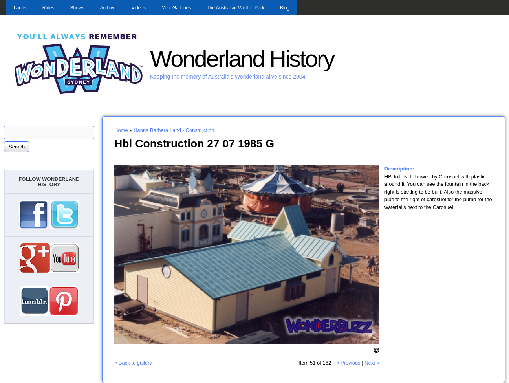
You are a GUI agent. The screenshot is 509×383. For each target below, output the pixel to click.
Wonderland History (242, 59)
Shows (77, 8)
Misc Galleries (176, 8)
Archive (107, 8)
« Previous (348, 363)
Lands (20, 8)
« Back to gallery (133, 363)
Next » (371, 363)
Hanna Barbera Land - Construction (174, 130)
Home (121, 130)
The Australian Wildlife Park (235, 8)
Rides (48, 8)
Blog (284, 8)
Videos (138, 8)
